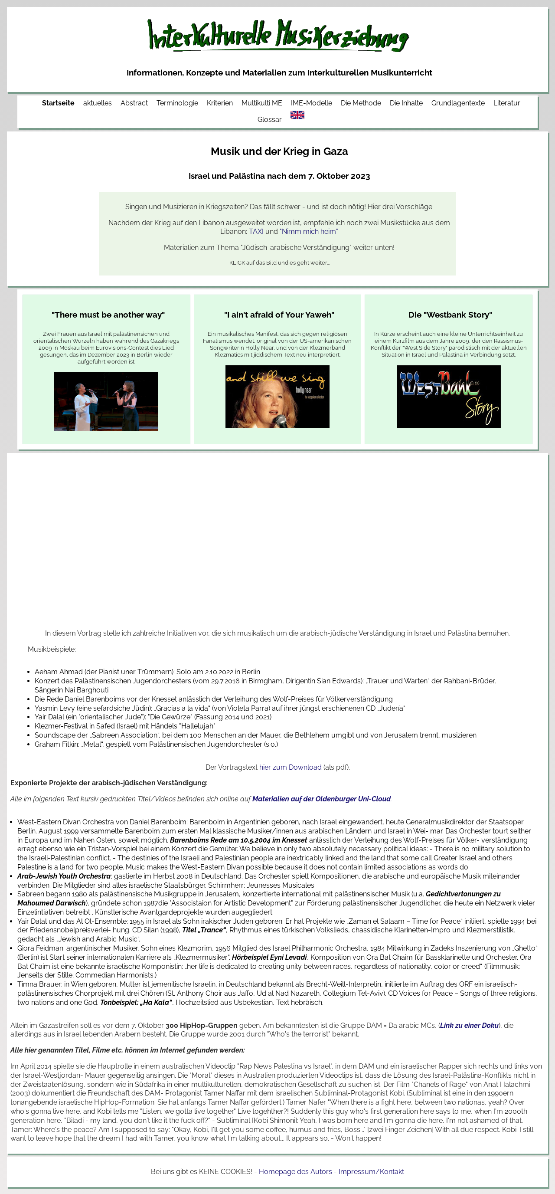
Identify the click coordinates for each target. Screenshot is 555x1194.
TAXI (256, 231)
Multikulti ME (262, 103)
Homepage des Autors (295, 1172)
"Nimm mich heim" (309, 231)
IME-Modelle (311, 103)
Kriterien (220, 103)
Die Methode (361, 103)
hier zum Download (290, 767)
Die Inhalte (406, 103)
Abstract (134, 103)
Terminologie (177, 103)
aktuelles (97, 103)
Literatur (506, 103)
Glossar (270, 119)
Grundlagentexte (458, 103)
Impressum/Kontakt (371, 1172)
